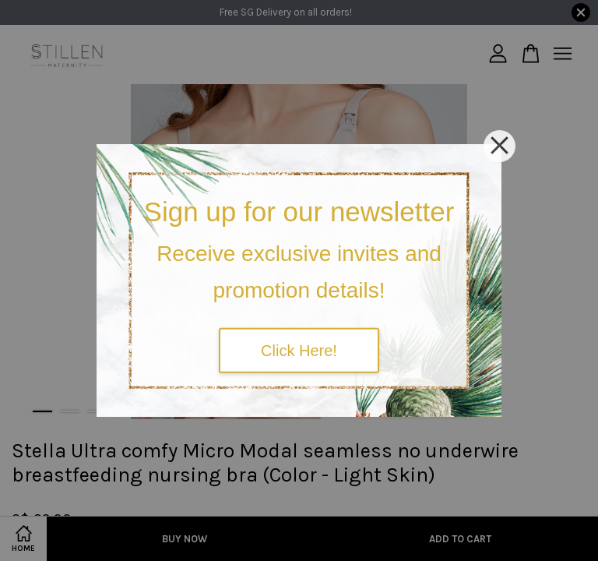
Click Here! (299, 349)
